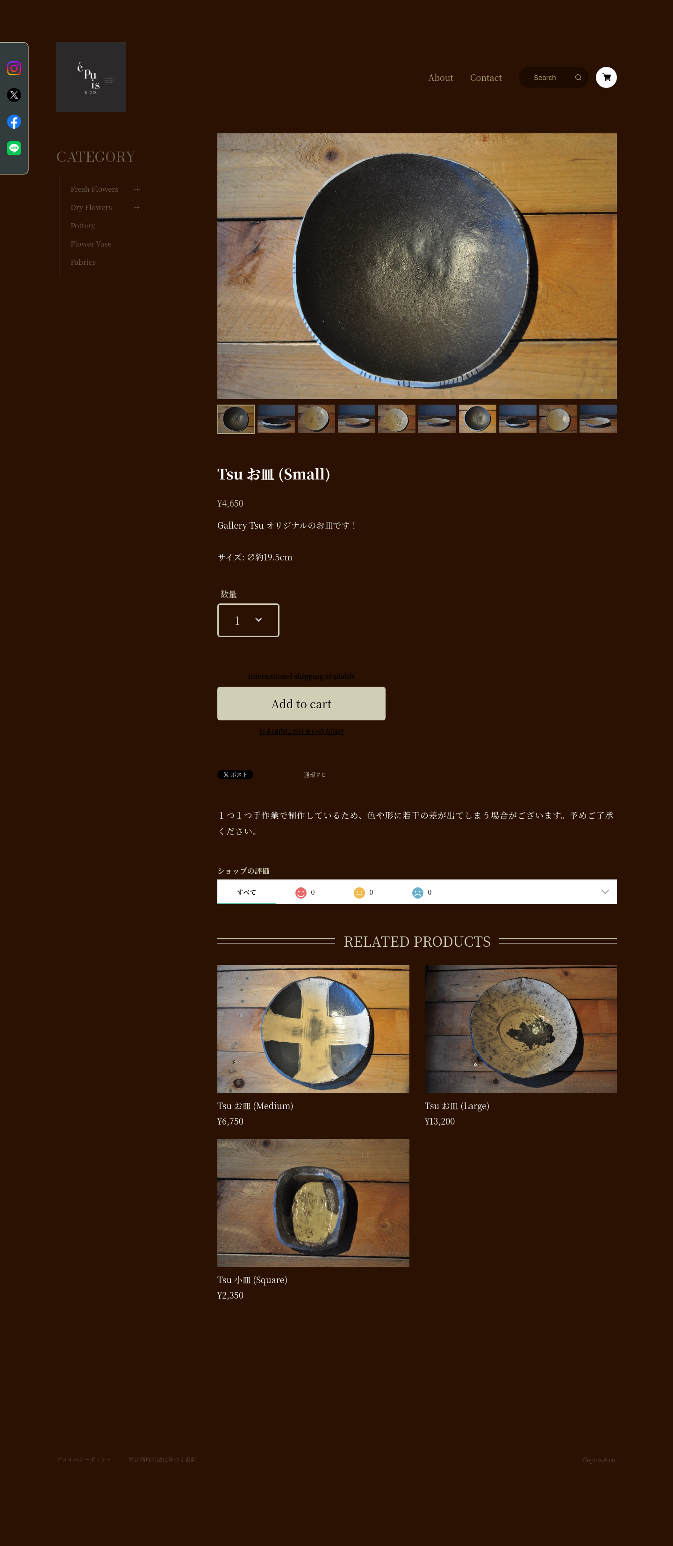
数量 (228, 594)
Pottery (83, 209)
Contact (486, 77)
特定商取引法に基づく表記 (162, 1447)
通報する (315, 775)
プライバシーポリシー (84, 1447)
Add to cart (302, 703)
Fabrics (83, 245)
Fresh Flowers (94, 172)
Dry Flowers (91, 191)
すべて (247, 892)
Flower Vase (91, 227)
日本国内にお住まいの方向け (301, 731)
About (441, 77)
